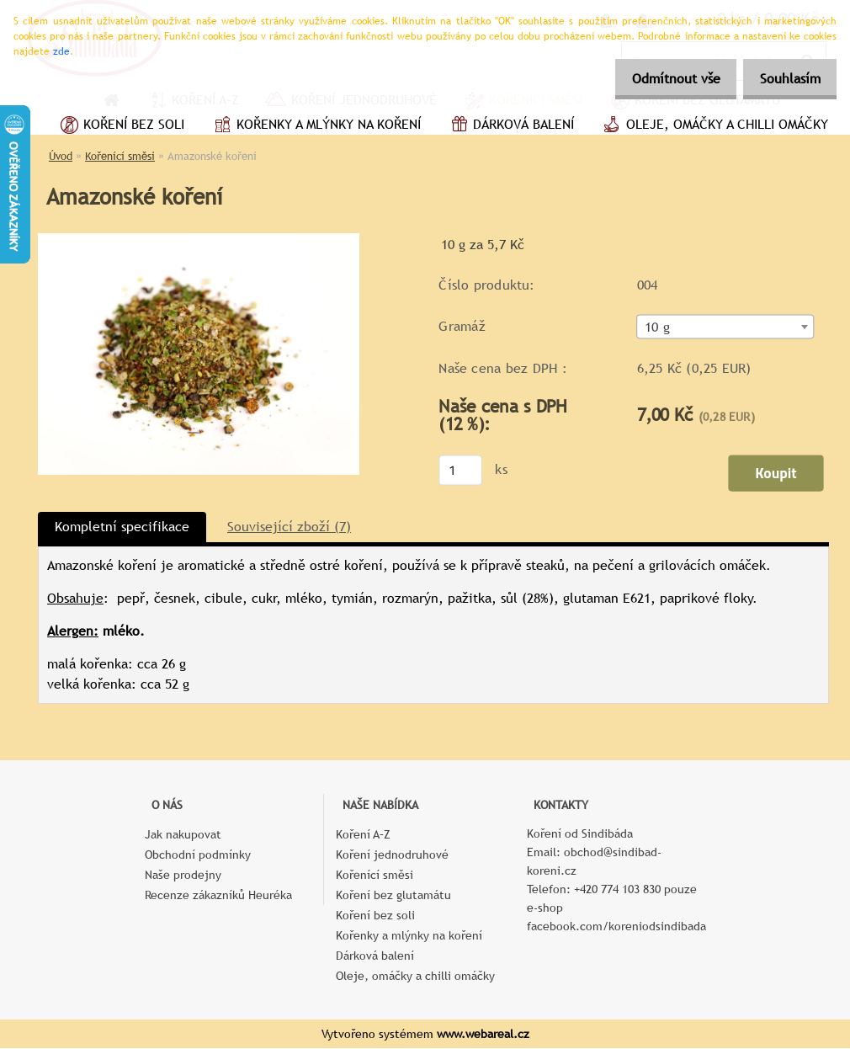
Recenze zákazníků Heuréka (218, 896)
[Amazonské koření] (198, 240)
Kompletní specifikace (122, 527)
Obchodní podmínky (198, 855)
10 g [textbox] (657, 328)
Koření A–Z (363, 835)
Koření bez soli (120, 126)
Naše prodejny (183, 875)
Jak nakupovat (183, 835)
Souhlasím (785, 79)
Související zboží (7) (289, 527)
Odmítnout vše (662, 79)
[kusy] (460, 470)
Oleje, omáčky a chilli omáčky (713, 126)
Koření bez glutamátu (393, 896)
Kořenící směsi (120, 156)
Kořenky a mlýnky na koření (315, 126)
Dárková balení (510, 126)
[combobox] (726, 328)
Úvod (60, 156)
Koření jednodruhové (392, 855)
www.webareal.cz (483, 1034)
